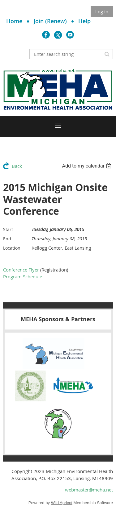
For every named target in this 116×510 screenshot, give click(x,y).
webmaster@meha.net (89, 490)
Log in (101, 11)
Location (11, 248)
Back (17, 166)
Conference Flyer (21, 270)
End (7, 239)
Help (84, 21)
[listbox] (87, 166)
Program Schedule (22, 276)
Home (14, 21)
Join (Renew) (50, 21)
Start (8, 229)
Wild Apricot (61, 502)
